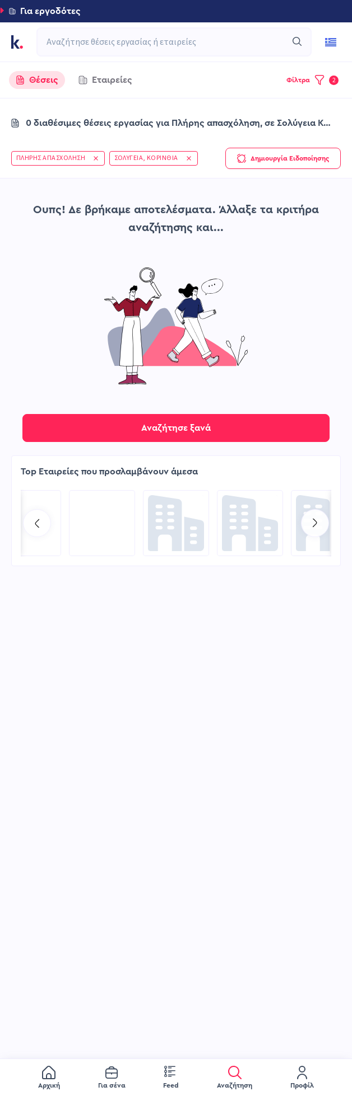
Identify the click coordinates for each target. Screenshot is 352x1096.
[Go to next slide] (315, 523)
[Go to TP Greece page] (176, 523)
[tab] (37, 80)
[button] (176, 11)
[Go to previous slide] (37, 523)
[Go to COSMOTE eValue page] (249, 523)
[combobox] (168, 42)
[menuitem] (49, 1078)
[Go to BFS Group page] (102, 523)
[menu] (176, 1077)
